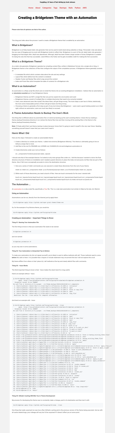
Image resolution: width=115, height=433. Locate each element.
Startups (63, 8)
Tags (55, 8)
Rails (71, 8)
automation (18, 189)
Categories (46, 8)
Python (78, 8)
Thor (45, 189)
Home (30, 8)
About (37, 8)
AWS (85, 8)
